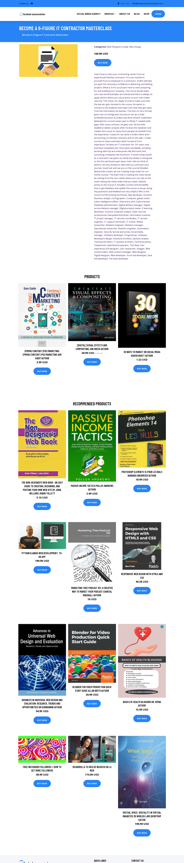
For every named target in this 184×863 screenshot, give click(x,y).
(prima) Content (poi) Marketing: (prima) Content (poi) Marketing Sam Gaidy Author (42, 354)
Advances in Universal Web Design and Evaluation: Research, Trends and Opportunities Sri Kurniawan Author (42, 703)
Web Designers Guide (117, 46)
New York (125, 3)
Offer (158, 14)
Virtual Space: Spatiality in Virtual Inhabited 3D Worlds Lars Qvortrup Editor (142, 816)
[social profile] (32, 3)
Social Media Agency (88, 13)
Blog (137, 13)
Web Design (135, 46)
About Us (124, 13)
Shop (146, 13)
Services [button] (109, 13)
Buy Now (103, 62)
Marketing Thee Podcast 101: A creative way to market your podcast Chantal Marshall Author (92, 591)
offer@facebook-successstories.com (147, 3)
